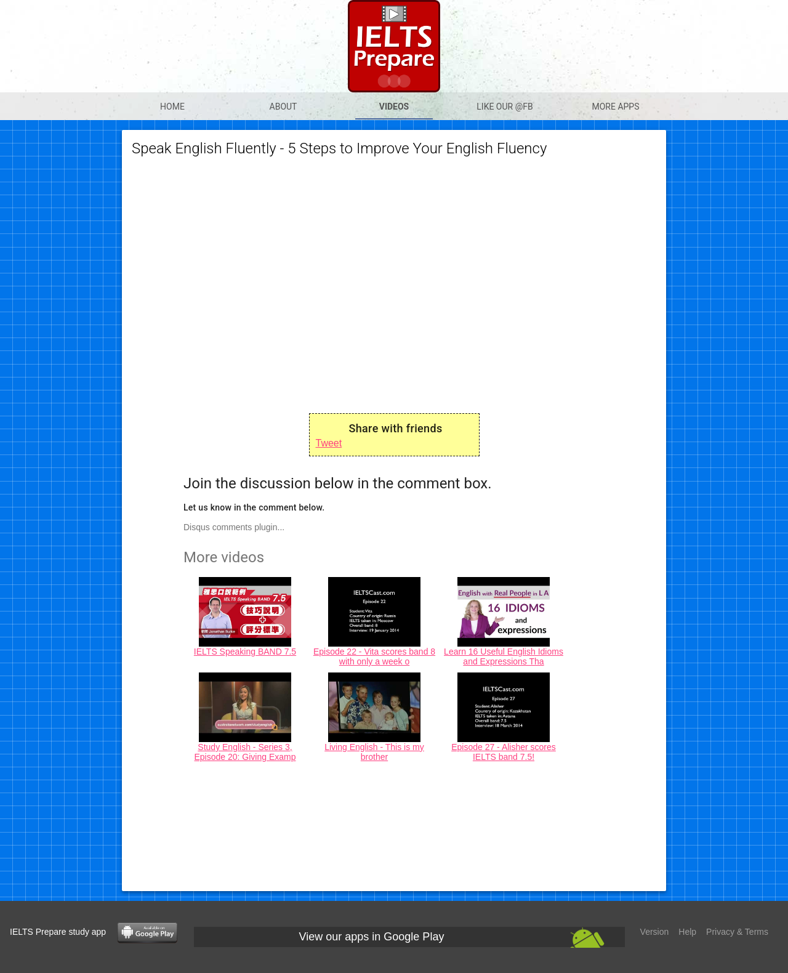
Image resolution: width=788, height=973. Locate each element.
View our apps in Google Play (371, 937)
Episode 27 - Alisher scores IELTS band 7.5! (503, 752)
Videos (394, 106)
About (283, 106)
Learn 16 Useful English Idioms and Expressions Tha (503, 656)
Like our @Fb (504, 106)
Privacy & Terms (737, 932)
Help (687, 932)
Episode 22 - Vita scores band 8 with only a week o (374, 656)
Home (172, 106)
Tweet (329, 443)
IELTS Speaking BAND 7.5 (245, 651)
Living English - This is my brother (374, 752)
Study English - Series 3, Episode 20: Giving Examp (245, 752)
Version (654, 932)
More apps (615, 106)
